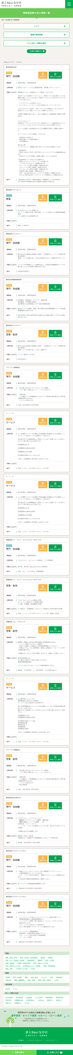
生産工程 (8, 980)
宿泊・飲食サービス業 (12, 966)
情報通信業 (16, 19)
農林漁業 (59, 977)
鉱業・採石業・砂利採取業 (28, 957)
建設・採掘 (31, 980)
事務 (8, 199)
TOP (2, 19)
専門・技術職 (13, 76)
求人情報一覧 (8, 19)
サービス (10, 422)
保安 (51, 977)
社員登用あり (30, 1000)
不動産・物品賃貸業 (23, 963)
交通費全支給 (18, 1000)
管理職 (7, 977)
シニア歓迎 (38, 997)
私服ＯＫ (50, 1000)
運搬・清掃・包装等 (44, 980)
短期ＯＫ (59, 1000)
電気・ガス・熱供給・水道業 (14, 960)
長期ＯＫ (8, 1003)
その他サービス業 (21, 968)
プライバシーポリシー (35, 1040)
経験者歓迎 (49, 997)
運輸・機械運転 (19, 980)
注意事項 (21, 1040)
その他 (33, 968)
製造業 (50, 957)
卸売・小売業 (49, 960)
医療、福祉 (9, 968)
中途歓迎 (29, 997)
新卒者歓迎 (19, 997)
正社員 (7, 989)
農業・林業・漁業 (11, 957)
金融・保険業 (9, 963)
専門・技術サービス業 (40, 963)
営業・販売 (11, 334)
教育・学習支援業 (49, 966)
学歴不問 (8, 1000)
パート (15, 989)
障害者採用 (59, 997)
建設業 (43, 957)
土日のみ (41, 1000)
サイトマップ (50, 1040)
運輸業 (40, 960)
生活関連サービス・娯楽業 (31, 966)
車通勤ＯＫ (18, 1003)
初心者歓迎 (9, 997)
